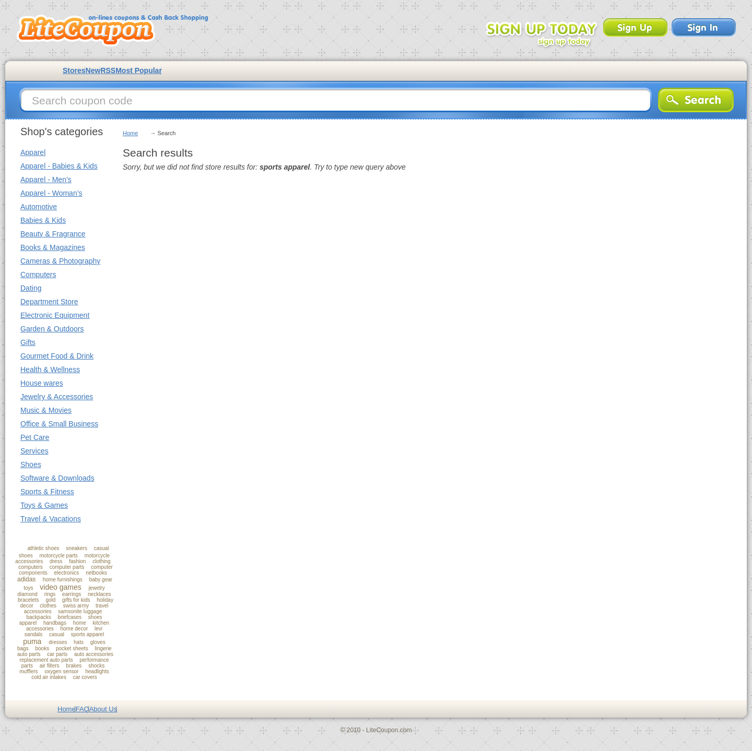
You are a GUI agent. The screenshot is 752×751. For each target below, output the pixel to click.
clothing (101, 561)
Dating (30, 288)
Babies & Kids (43, 220)
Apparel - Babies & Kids (59, 166)
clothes (48, 606)
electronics (66, 573)
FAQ (82, 709)
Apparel (32, 152)
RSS (107, 70)
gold (50, 600)
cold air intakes (48, 677)
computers (30, 567)
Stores (74, 70)
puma (32, 641)
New (93, 70)
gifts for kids (76, 600)
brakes (73, 666)
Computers (38, 274)
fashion (77, 561)
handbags (54, 623)
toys (28, 588)
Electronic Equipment (54, 315)
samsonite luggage (80, 611)
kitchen (100, 623)
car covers (85, 677)
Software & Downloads (57, 478)
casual (56, 634)
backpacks (38, 617)
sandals (33, 634)
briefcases (69, 617)
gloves (97, 642)
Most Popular (138, 70)
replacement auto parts (46, 660)
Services (34, 451)
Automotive (38, 206)
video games (60, 587)
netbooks (96, 573)
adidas (26, 579)
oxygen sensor (61, 671)
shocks (96, 666)
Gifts (28, 342)
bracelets (28, 600)
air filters (50, 666)
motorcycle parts (58, 555)
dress (56, 561)
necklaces (99, 594)
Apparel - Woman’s (51, 193)
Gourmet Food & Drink (56, 356)
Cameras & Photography (60, 261)
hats (79, 642)
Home (130, 133)
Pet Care (34, 437)
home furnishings (63, 579)
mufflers (28, 671)
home (79, 623)
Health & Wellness (50, 369)
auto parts (28, 654)
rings (50, 594)
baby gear (100, 579)
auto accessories (93, 654)
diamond (28, 594)
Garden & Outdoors (52, 329)
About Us (103, 709)
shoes (95, 617)
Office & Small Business (59, 424)
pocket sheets (72, 648)
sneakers (76, 548)
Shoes (30, 464)
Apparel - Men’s (46, 179)
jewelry (97, 588)
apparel (28, 623)
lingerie (103, 648)
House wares (41, 383)
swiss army (76, 606)
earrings (71, 594)
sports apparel (87, 634)
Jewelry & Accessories (56, 396)
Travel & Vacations (50, 519)
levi (98, 628)
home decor (74, 628)
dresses (58, 642)
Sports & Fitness (47, 491)
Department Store (49, 301)
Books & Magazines (52, 247)
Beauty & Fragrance (53, 234)
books (42, 648)
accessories (40, 628)
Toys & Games (44, 505)
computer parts (67, 567)
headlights (97, 671)
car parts (57, 654)
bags (23, 648)
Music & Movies (46, 410)
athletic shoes (43, 548)
